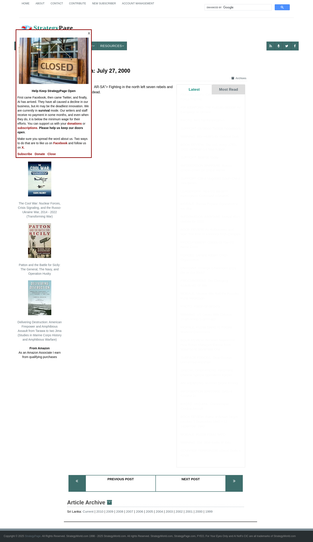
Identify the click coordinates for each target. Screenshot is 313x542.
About (40, 3)
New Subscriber (104, 3)
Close (52, 154)
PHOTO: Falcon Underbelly (200, 310)
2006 (139, 511)
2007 (129, 511)
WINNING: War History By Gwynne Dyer (210, 140)
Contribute (77, 3)
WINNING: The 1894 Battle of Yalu (206, 446)
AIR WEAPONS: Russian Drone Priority (209, 387)
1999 (208, 511)
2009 (109, 511)
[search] (238, 7)
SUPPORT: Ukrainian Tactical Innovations (211, 132)
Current (88, 511)
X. (23, 147)
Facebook (60, 143)
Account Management (138, 3)
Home (26, 3)
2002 (179, 511)
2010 (99, 511)
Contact (57, 3)
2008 (119, 511)
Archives (238, 78)
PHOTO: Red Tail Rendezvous (203, 124)
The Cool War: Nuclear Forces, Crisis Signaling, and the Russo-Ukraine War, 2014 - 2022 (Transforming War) (39, 190)
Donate (40, 154)
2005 (149, 511)
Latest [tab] (194, 89)
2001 (189, 511)
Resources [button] (112, 46)
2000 (199, 511)
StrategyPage (33, 536)
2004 (159, 511)
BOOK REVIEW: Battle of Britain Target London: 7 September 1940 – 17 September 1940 (209, 425)
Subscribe (24, 154)
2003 (169, 511)
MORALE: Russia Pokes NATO (203, 438)
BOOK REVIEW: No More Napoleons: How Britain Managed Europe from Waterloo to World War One (208, 348)
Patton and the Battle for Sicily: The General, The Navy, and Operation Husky (39, 249)
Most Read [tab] (228, 89)
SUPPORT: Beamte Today (200, 161)
